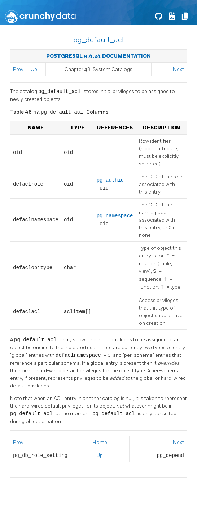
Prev (18, 69)
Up (34, 69)
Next (178, 69)
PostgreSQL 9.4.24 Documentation (98, 56)
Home (99, 442)
